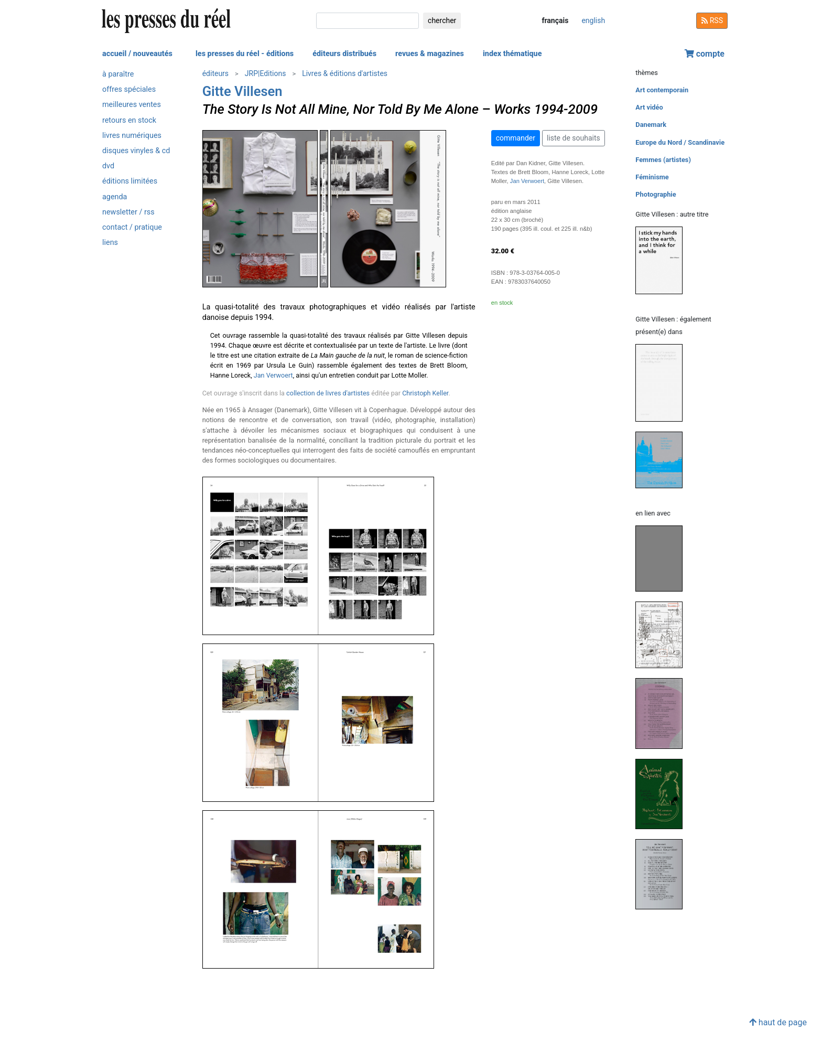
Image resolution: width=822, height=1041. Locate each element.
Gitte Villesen (242, 91)
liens (110, 242)
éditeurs (215, 73)
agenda (114, 196)
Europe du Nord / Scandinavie (679, 142)
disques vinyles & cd (136, 150)
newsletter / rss (128, 212)
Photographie (655, 194)
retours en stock (129, 120)
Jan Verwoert (273, 375)
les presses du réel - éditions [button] (245, 53)
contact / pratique (132, 227)
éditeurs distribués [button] (344, 53)
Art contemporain (661, 90)
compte (704, 54)
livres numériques (131, 135)
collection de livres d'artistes (328, 393)
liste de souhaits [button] (573, 138)
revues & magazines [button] (429, 53)
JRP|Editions (265, 73)
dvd (108, 166)
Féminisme (651, 177)
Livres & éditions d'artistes (344, 73)
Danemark (650, 124)
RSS (712, 20)
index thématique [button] (512, 53)
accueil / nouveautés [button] (137, 53)
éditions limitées (129, 181)
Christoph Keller (425, 393)
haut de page (778, 1022)
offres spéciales (129, 89)
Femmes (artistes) (663, 160)
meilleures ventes (131, 104)
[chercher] (367, 21)
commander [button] (515, 138)
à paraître (118, 74)
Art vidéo (649, 107)
